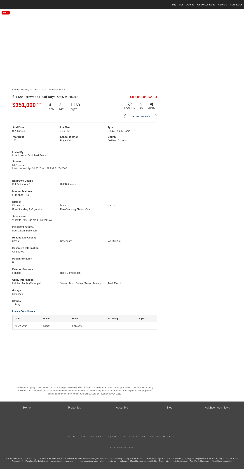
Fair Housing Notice (162, 437)
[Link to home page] (4, 4)
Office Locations (206, 4)
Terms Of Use (77, 437)
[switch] (129, 107)
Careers (222, 4)
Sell (181, 4)
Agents (190, 4)
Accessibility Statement (128, 437)
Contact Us (236, 4)
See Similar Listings (140, 117)
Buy (174, 4)
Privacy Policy (99, 437)
